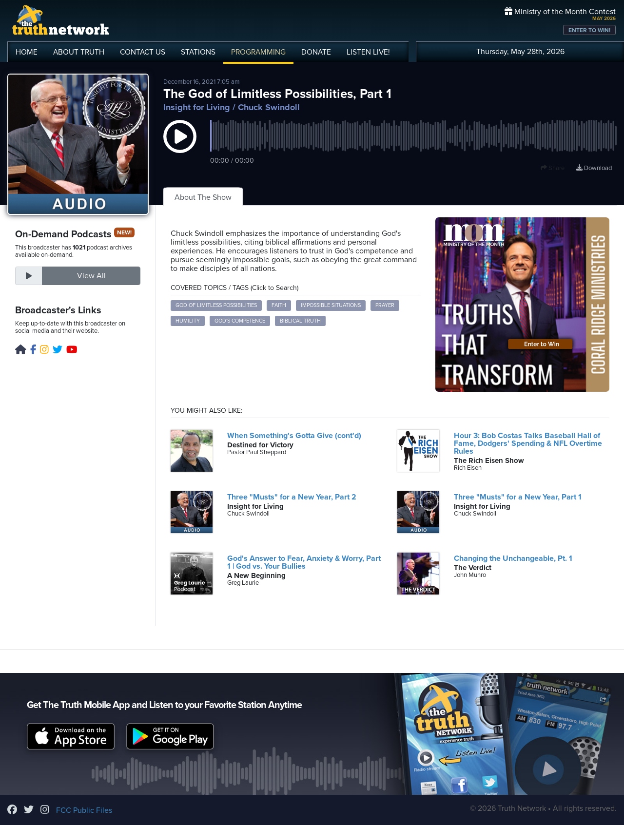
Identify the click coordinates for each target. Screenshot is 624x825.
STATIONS (198, 52)
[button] (179, 146)
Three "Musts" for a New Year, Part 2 (291, 497)
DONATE (316, 52)
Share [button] (553, 168)
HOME (27, 52)
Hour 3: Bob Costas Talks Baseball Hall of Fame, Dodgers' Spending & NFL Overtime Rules (528, 443)
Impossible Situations (331, 305)
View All (91, 276)
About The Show (203, 197)
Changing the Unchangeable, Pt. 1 (513, 558)
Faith (279, 305)
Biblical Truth (300, 321)
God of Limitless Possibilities (216, 305)
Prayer (384, 305)
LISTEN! (368, 52)
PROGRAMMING (258, 52)
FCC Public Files (84, 810)
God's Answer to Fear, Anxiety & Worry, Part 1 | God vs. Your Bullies (304, 562)
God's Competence (239, 321)
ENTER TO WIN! (589, 30)
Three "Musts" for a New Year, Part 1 (518, 497)
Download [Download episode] (594, 168)
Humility (188, 321)
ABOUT (78, 52)
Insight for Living (196, 107)
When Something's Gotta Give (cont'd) (294, 436)
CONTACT (142, 52)
